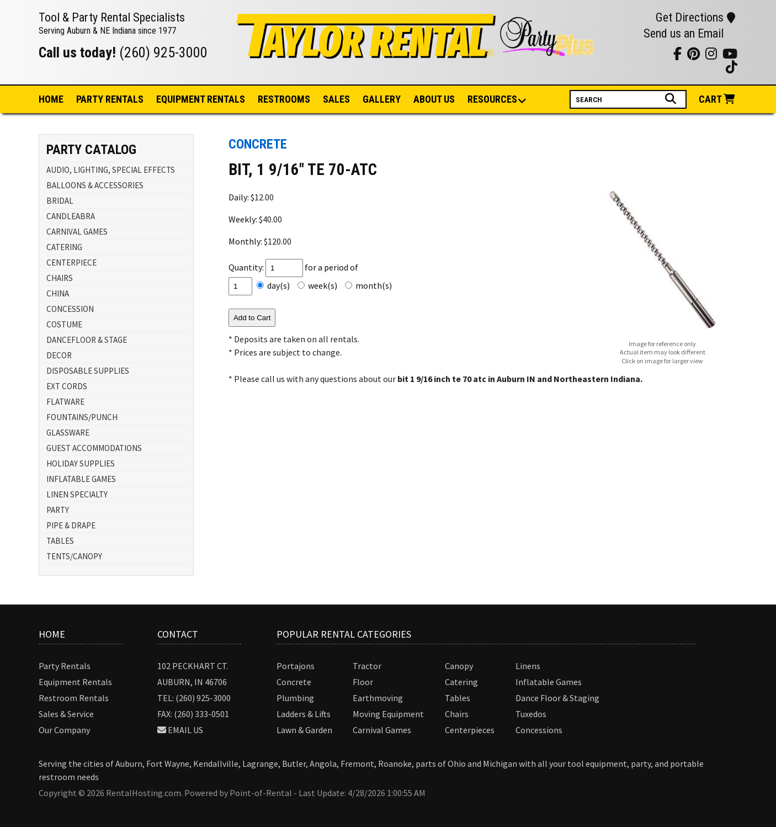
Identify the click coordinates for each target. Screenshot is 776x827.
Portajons (296, 665)
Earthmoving (378, 697)
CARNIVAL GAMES (77, 231)
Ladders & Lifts (304, 713)
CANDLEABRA (70, 216)
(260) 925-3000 (163, 52)
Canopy (459, 665)
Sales (336, 99)
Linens (527, 665)
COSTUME (64, 324)
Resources (492, 99)
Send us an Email (684, 33)
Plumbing (295, 697)
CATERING (64, 247)
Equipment (200, 99)
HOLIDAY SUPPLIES (80, 463)
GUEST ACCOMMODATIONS (94, 448)
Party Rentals (65, 665)
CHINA (57, 293)
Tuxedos (530, 713)
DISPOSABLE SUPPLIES (87, 370)
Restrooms (284, 99)
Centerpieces (470, 729)
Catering (461, 681)
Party (109, 99)
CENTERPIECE (71, 262)
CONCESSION (70, 309)
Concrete (294, 681)
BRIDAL (59, 200)
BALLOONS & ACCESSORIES (94, 185)
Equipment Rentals (75, 681)
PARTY (57, 510)
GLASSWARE (67, 432)
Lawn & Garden (304, 729)
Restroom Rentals (74, 697)
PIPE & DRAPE (70, 525)
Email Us (185, 729)
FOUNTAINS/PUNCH (82, 417)
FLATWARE (65, 401)
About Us (434, 99)
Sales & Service (66, 713)
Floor (363, 681)
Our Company (64, 729)
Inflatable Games (548, 681)
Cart (718, 99)
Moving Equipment (388, 713)
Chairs (457, 713)
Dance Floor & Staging (557, 697)
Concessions (538, 729)
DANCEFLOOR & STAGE (86, 340)
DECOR (59, 355)
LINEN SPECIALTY (77, 494)
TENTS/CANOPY (74, 556)
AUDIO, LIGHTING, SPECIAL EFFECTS (110, 170)
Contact (177, 634)
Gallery (382, 99)
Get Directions (695, 17)
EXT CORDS (66, 386)
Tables (457, 697)
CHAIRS (59, 278)
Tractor (367, 665)
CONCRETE (257, 144)
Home (51, 99)
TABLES (60, 541)
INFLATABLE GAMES (81, 479)
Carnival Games (382, 729)
